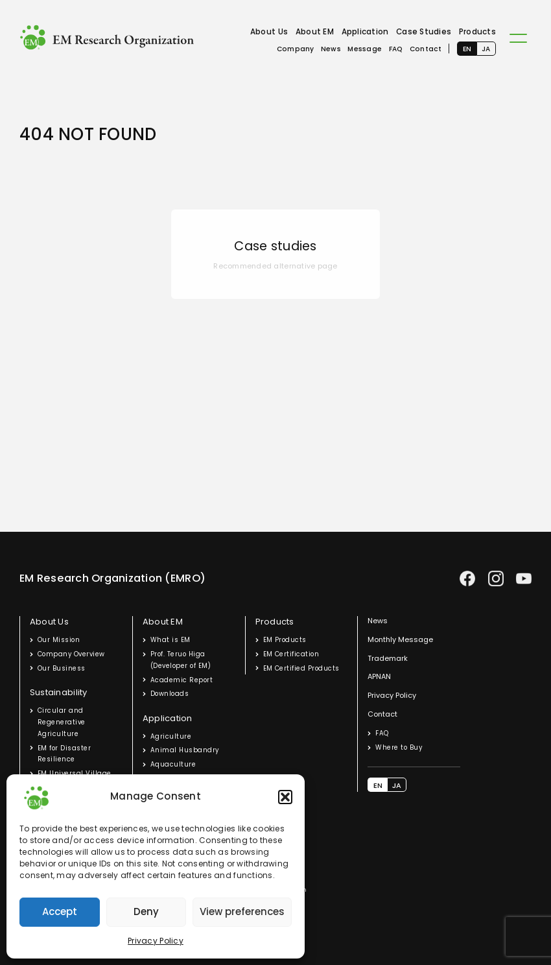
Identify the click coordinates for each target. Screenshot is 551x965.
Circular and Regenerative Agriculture (62, 722)
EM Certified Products (301, 668)
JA (486, 49)
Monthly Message (400, 639)
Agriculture (170, 736)
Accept (59, 911)
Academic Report (181, 680)
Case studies (275, 246)
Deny (146, 911)
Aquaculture (173, 764)
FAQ (396, 49)
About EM (315, 32)
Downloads (169, 693)
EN (467, 49)
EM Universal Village (74, 773)
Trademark (388, 658)
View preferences (242, 911)
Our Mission (59, 640)
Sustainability (59, 692)
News (331, 49)
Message (364, 49)
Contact (426, 49)
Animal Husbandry (184, 750)
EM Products (285, 640)
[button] (285, 797)
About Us (269, 32)
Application (365, 32)
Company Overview (71, 654)
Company (295, 49)
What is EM (170, 640)
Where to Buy (398, 747)
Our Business (62, 668)
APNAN (379, 676)
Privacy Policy (155, 940)
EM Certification (291, 654)
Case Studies (423, 32)
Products (477, 32)
